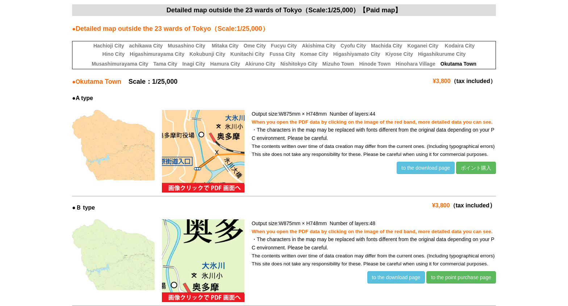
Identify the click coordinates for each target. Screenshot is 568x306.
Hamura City (225, 64)
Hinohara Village (415, 64)
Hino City (114, 54)
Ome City (254, 46)
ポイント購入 (476, 168)
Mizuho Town (338, 64)
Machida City (386, 46)
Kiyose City (399, 54)
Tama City (165, 64)
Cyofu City (353, 46)
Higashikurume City (441, 54)
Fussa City (282, 54)
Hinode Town (374, 64)
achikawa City (146, 46)
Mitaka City (225, 46)
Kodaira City (460, 46)
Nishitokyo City (298, 64)
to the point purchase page (461, 277)
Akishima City (318, 46)
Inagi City (193, 64)
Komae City (314, 54)
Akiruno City (260, 64)
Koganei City (422, 46)
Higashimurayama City (157, 54)
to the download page (425, 168)
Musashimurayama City (120, 64)
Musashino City (186, 46)
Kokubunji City (207, 54)
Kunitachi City (247, 54)
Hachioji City (108, 46)
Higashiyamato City (356, 54)
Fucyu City (284, 46)
